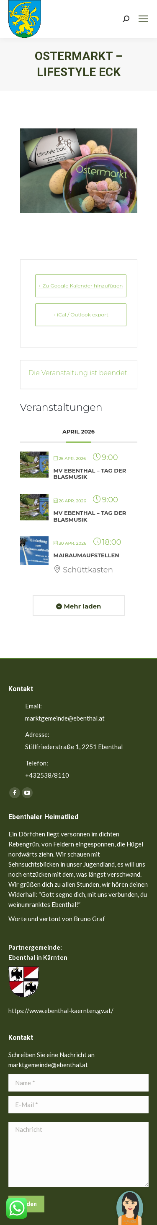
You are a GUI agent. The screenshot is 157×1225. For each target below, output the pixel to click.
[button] (129, 1202)
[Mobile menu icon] (143, 18)
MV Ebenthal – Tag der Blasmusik (90, 474)
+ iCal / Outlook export (80, 314)
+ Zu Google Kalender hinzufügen (81, 285)
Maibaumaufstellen (86, 555)
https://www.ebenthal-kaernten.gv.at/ (60, 1010)
